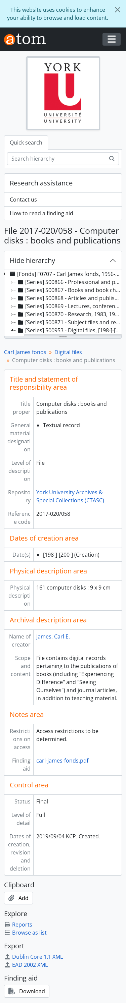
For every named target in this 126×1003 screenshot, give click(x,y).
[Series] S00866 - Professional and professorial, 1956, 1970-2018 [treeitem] (69, 282)
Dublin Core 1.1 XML (33, 956)
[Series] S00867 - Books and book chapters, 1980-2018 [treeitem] (69, 290)
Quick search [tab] (26, 142)
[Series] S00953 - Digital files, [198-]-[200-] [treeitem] (69, 330)
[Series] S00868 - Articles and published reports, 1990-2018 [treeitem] (69, 298)
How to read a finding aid (41, 213)
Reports (18, 924)
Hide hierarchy (32, 260)
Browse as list (25, 932)
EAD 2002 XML (26, 964)
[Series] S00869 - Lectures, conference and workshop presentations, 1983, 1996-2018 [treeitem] (69, 306)
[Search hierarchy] (56, 158)
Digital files (68, 352)
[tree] (63, 303)
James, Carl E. (53, 636)
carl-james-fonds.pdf (62, 760)
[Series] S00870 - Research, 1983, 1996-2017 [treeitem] (69, 314)
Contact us (23, 199)
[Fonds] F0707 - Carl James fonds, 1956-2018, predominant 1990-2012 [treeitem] (64, 274)
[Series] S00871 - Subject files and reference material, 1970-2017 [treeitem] (69, 322)
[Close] (118, 9)
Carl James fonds (25, 352)
